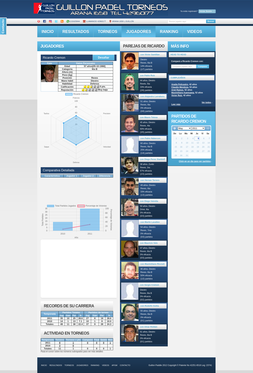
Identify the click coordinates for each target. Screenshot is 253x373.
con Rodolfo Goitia (149, 306)
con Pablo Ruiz (147, 75)
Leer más (175, 104)
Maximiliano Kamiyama (182, 92)
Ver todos (206, 102)
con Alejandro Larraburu (152, 96)
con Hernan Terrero (149, 180)
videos (194, 31)
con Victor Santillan (150, 54)
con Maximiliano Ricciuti (152, 264)
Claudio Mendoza (179, 87)
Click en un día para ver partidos (195, 161)
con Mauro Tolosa (149, 117)
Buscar (211, 21)
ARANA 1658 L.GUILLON (121, 21)
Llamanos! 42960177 (94, 21)
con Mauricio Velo (149, 243)
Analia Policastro (179, 84)
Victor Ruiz (176, 95)
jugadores (138, 31)
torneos (107, 31)
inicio (48, 31)
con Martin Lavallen (150, 222)
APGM (114, 365)
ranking (169, 31)
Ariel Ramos (177, 90)
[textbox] (187, 21)
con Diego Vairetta (149, 201)
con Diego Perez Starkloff (152, 159)
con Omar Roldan (148, 327)
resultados (75, 31)
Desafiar (103, 57)
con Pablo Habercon (150, 138)
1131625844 (73, 21)
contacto (125, 365)
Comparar (202, 66)
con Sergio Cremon (149, 285)
